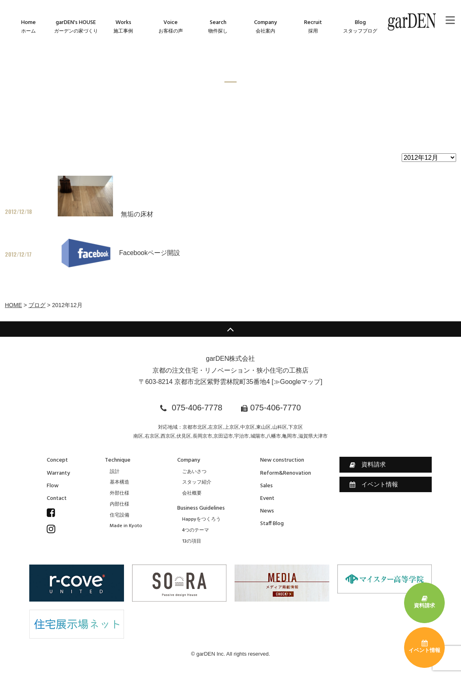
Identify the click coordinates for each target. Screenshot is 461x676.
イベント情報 (374, 484)
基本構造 (119, 482)
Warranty (58, 473)
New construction (282, 460)
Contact (57, 498)
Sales (266, 486)
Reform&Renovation (285, 473)
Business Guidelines (201, 508)
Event (267, 498)
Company (188, 460)
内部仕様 (119, 504)
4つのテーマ (195, 530)
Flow (53, 486)
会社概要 (192, 493)
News (267, 511)
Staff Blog (272, 523)
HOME (13, 305)
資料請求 (368, 464)
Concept (57, 460)
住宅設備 (119, 515)
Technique (117, 460)
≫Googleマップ (297, 381)
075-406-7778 (197, 407)
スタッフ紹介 (196, 482)
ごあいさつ (194, 472)
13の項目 (191, 541)
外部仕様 (119, 493)
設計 (115, 472)
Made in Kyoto (126, 526)
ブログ (37, 305)
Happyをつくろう (201, 519)
